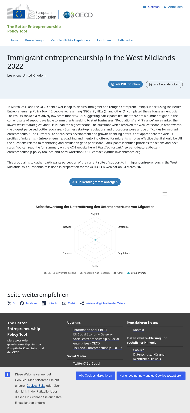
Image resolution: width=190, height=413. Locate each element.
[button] (12, 303)
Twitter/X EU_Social (86, 363)
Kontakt (138, 330)
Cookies (138, 350)
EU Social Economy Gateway (93, 334)
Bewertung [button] (33, 40)
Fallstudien (126, 40)
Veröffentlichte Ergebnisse (70, 40)
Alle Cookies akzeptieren (95, 375)
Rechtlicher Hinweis (147, 359)
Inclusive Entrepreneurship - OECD (97, 348)
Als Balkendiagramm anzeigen (95, 182)
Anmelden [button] (175, 7)
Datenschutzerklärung (149, 354)
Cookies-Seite (36, 385)
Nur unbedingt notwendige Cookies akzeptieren (151, 375)
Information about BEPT (90, 330)
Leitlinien (104, 40)
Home (14, 40)
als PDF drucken (128, 84)
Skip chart (62, 194)
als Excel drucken (167, 84)
